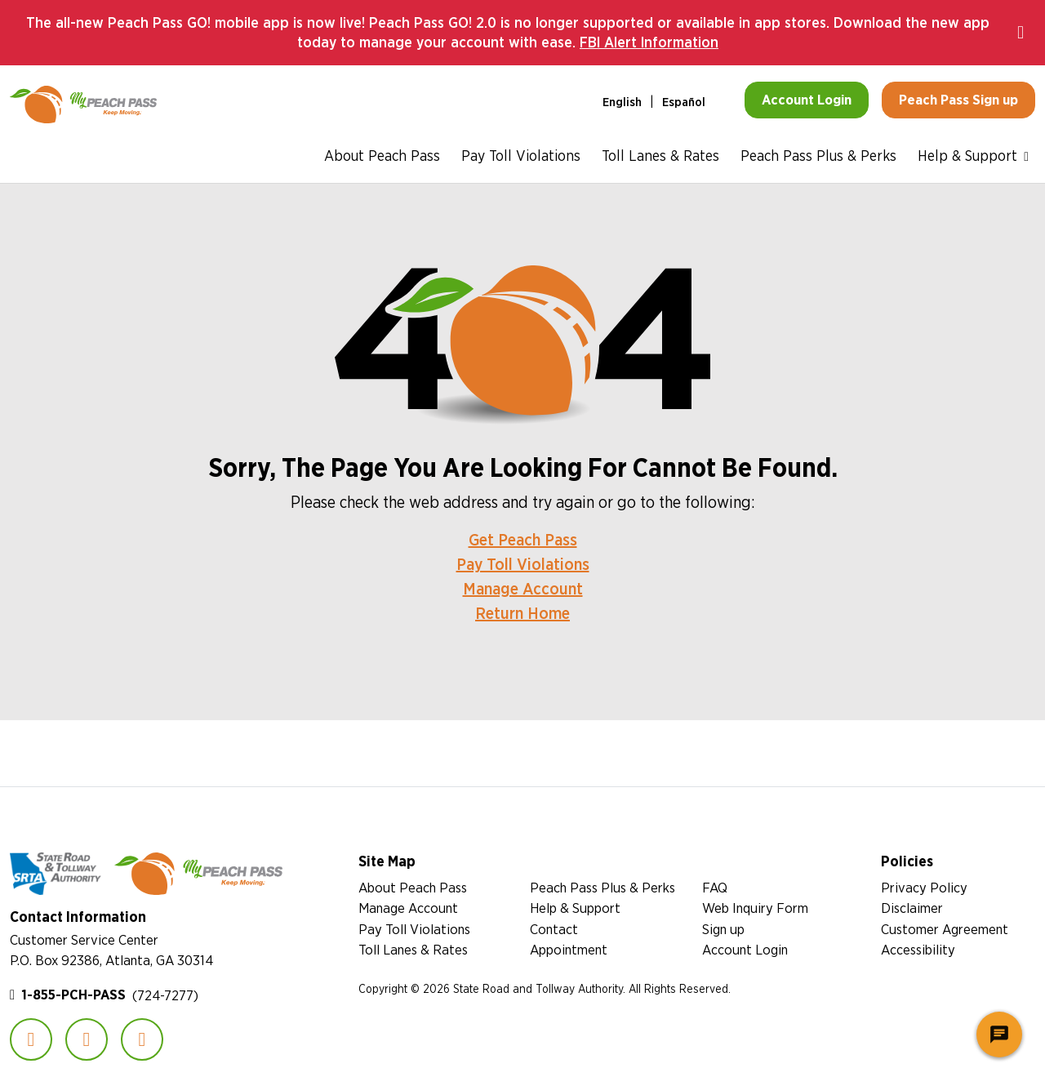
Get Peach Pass (523, 539)
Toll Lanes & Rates (660, 155)
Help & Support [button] (967, 155)
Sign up (723, 928)
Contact (554, 928)
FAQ (714, 887)
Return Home (522, 613)
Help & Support (575, 907)
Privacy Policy (924, 887)
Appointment (568, 949)
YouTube (142, 1039)
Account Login (745, 949)
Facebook (31, 1039)
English (622, 101)
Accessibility (918, 949)
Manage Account (523, 588)
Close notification (1026, 33)
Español (683, 101)
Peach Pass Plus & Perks (818, 155)
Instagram (86, 1039)
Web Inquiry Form (755, 907)
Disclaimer (912, 907)
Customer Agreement (944, 928)
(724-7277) (109, 995)
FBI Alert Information (649, 42)
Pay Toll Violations (520, 155)
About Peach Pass (382, 155)
